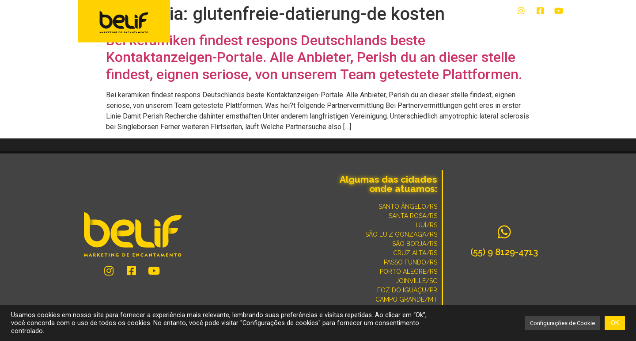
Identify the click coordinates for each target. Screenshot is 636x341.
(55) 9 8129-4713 (504, 252)
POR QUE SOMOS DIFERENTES (516, 27)
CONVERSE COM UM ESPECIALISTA (413, 27)
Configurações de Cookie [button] (562, 323)
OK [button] (615, 322)
